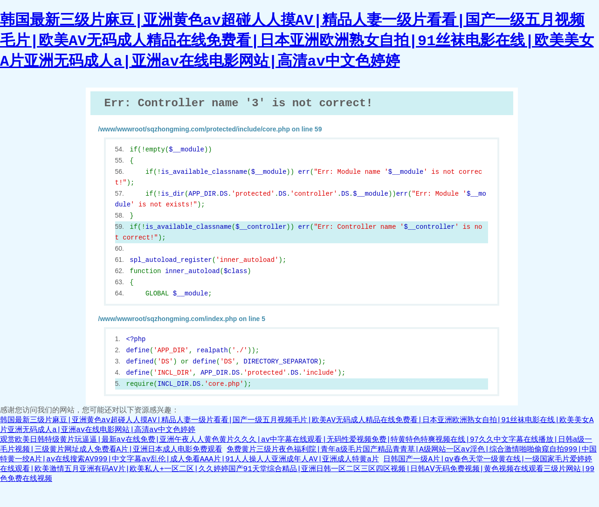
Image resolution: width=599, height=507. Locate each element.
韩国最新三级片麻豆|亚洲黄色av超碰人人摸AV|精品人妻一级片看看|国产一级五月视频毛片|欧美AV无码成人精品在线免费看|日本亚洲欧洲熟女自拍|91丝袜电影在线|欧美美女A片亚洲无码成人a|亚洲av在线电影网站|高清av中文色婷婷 (297, 41)
